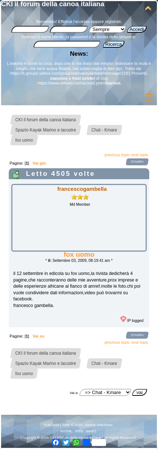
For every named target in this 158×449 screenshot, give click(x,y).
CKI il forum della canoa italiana (52, 4)
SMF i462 (51, 425)
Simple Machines (98, 425)
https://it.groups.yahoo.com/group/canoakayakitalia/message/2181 (70, 73)
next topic (140, 155)
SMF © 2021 (72, 425)
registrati (113, 21)
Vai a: (74, 393)
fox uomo (78, 254)
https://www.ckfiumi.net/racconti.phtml (72, 83)
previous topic (117, 155)
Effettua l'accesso (74, 21)
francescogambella (82, 189)
